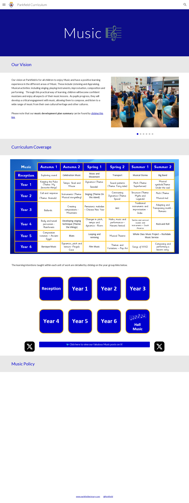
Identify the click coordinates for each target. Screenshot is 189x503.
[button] (4, 4)
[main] (94, 32)
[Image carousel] (145, 106)
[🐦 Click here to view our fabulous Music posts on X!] (94, 344)
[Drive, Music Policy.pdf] (94, 431)
